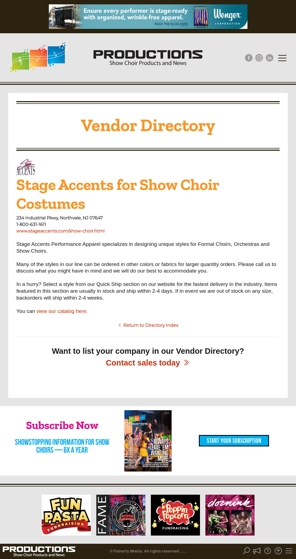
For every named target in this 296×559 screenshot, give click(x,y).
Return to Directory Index (148, 325)
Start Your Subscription (234, 440)
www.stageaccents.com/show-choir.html (60, 231)
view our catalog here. (62, 311)
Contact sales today (148, 362)
